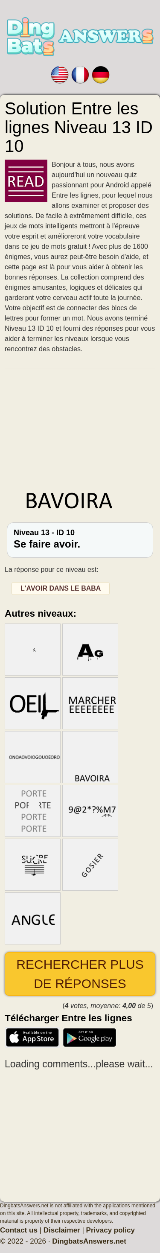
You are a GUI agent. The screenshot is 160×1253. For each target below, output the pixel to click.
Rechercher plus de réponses (79, 974)
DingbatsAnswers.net (89, 1241)
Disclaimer (62, 1230)
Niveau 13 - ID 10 (80, 539)
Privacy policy (110, 1230)
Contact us (19, 1230)
